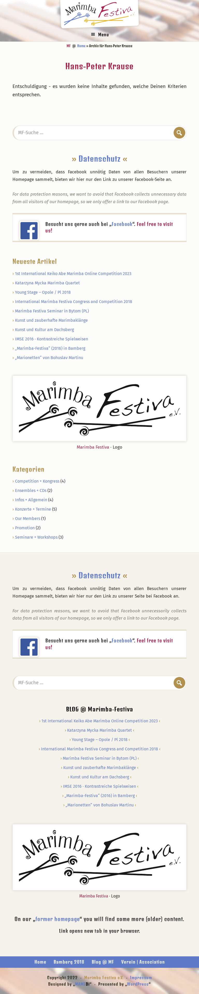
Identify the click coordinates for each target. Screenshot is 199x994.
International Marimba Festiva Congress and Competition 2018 (73, 301)
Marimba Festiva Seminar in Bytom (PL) (52, 311)
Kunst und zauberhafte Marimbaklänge (51, 320)
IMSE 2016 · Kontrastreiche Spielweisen (51, 339)
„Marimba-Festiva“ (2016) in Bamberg (50, 348)
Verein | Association (143, 962)
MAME (82, 984)
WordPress (138, 984)
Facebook (122, 224)
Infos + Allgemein (31, 499)
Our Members (27, 518)
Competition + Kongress (37, 481)
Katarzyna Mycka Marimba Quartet (47, 282)
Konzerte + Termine (33, 509)
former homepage (57, 919)
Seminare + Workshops (36, 537)
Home (40, 962)
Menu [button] (103, 34)
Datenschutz (100, 158)
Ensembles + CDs (30, 490)
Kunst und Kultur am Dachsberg (44, 329)
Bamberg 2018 (69, 962)
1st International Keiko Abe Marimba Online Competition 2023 (73, 273)
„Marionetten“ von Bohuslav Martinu (49, 357)
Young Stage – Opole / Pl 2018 (43, 292)
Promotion (25, 527)
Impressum (141, 977)
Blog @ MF (103, 962)
